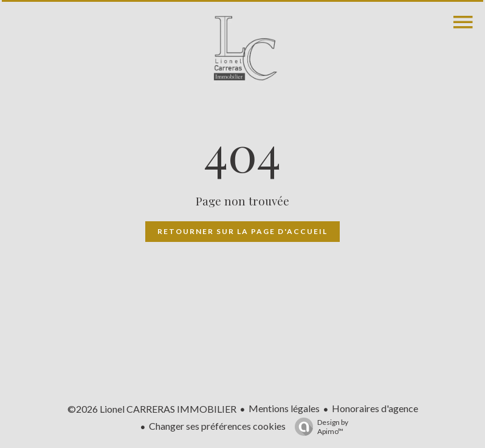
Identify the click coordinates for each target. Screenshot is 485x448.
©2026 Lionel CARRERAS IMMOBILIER (151, 409)
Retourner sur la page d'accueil (242, 231)
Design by (318, 427)
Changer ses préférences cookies (217, 426)
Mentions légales (284, 408)
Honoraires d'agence (375, 408)
